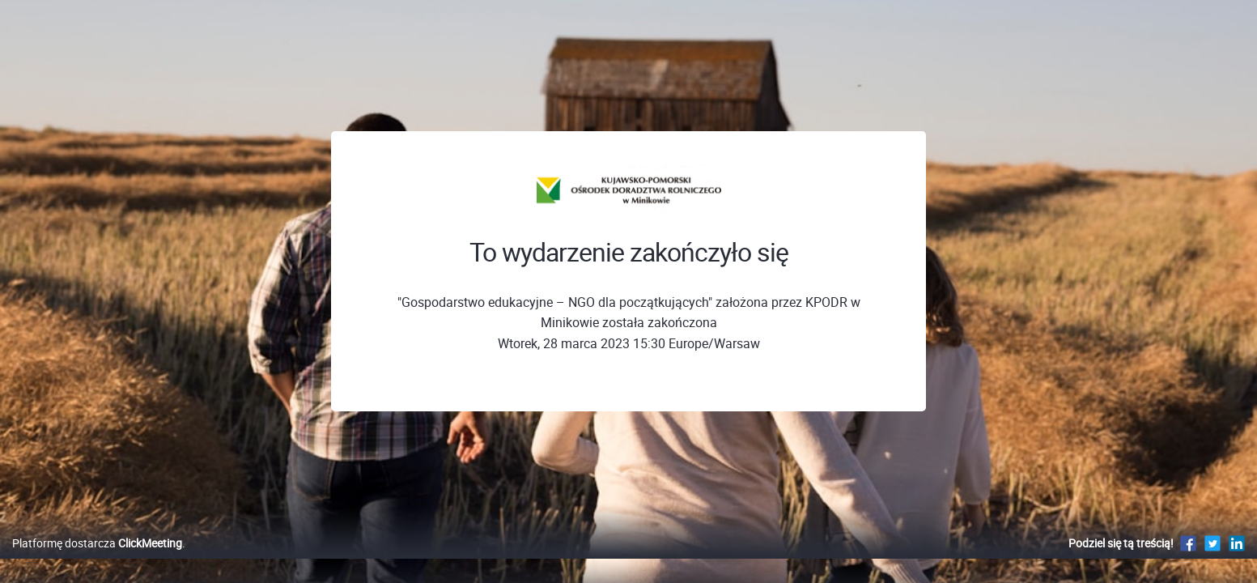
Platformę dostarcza (97, 560)
